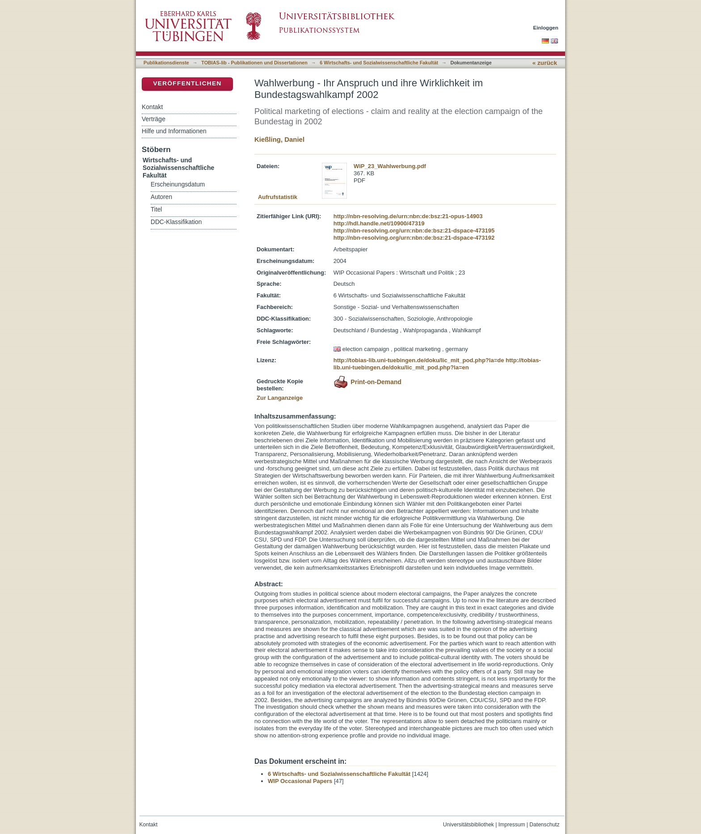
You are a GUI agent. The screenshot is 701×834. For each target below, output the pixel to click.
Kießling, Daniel (279, 139)
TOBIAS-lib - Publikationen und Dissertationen (254, 62)
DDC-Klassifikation (176, 222)
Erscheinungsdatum (178, 184)
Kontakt (152, 106)
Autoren (161, 197)
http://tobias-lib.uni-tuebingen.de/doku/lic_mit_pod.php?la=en (437, 364)
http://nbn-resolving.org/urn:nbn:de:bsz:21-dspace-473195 (414, 230)
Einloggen (546, 27)
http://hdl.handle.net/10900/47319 (379, 223)
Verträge (153, 119)
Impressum (511, 824)
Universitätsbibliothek (468, 824)
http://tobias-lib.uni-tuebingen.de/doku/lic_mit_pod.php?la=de (419, 360)
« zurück (544, 62)
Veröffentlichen (187, 83)
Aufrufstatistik (277, 197)
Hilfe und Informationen (174, 131)
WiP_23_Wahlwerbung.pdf (390, 166)
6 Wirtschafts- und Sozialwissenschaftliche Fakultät (379, 62)
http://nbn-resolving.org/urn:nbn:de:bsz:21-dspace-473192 (414, 237)
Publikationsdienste (166, 62)
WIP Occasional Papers (300, 781)
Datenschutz (544, 824)
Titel (156, 209)
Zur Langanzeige (280, 397)
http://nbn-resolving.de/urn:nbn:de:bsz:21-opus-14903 (408, 216)
